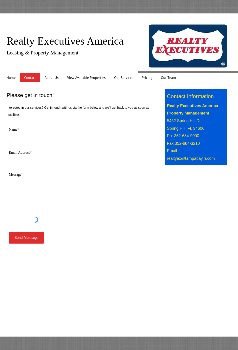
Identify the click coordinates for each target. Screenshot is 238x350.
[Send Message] (26, 238)
